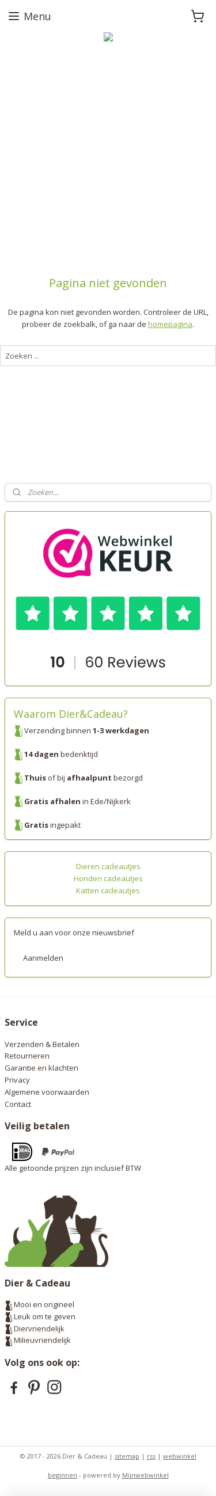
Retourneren (27, 1055)
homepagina (170, 324)
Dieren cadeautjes (108, 866)
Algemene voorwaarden (47, 1092)
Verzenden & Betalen (42, 1044)
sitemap (127, 1456)
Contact (18, 1104)
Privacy (17, 1080)
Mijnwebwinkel (145, 1475)
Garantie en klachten (41, 1068)
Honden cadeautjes (108, 878)
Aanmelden (43, 958)
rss (151, 1456)
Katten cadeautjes (108, 890)
